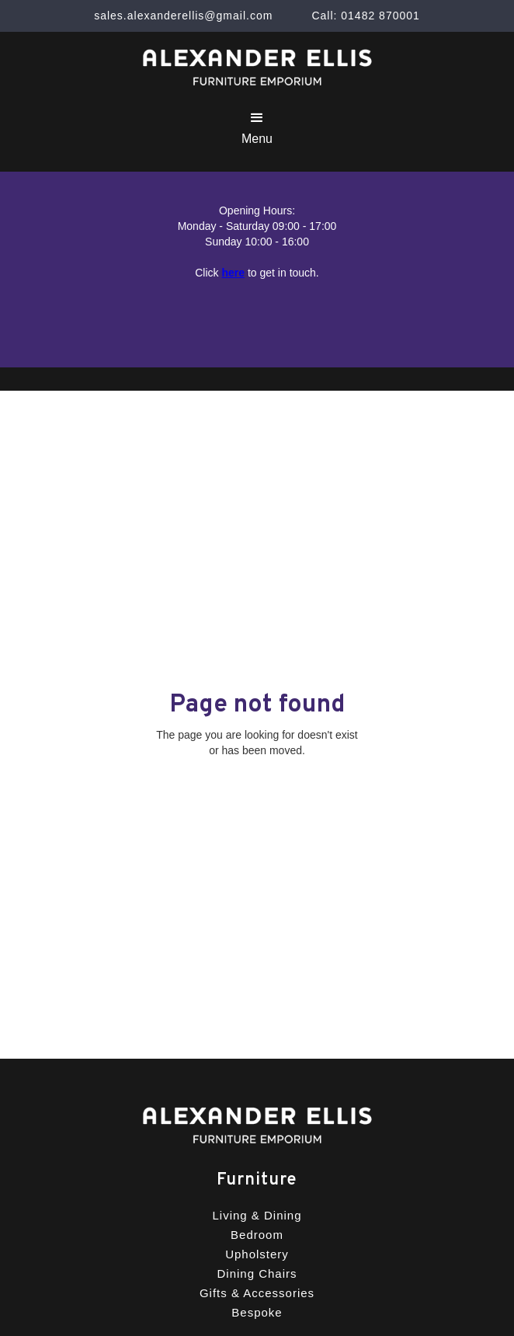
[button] (257, 127)
